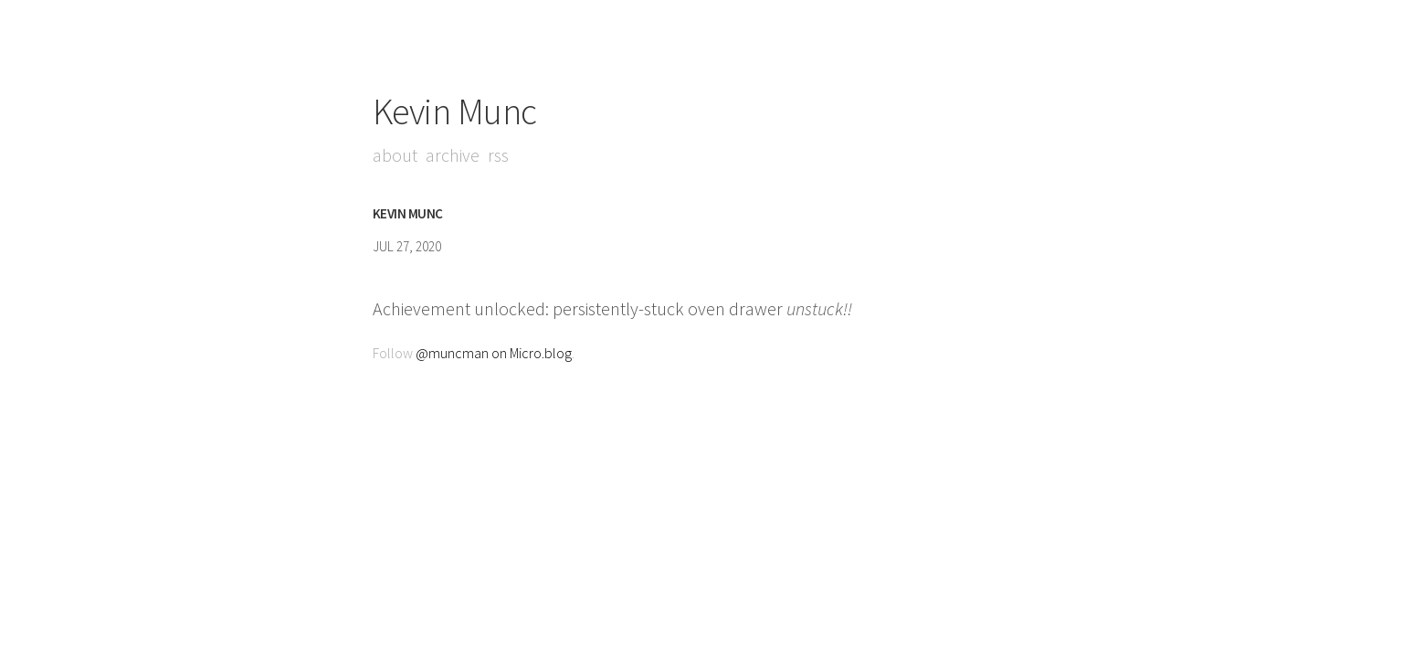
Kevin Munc (455, 111)
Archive (453, 154)
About (395, 154)
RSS (498, 154)
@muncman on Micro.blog (494, 353)
